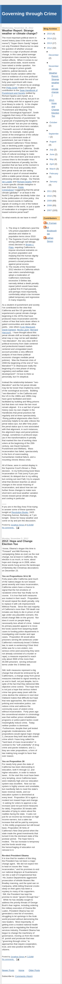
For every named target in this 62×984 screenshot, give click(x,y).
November (54, 66)
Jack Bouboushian (50, 230)
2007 (49, 210)
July (52, 149)
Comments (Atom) (24, 976)
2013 (49, 43)
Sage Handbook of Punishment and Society (20, 91)
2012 (49, 48)
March (53, 169)
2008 (49, 205)
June (52, 154)
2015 (49, 33)
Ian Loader (7, 181)
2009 (49, 200)
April (52, 164)
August (53, 141)
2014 (49, 38)
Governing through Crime (29, 13)
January (53, 181)
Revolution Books (19, 512)
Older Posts (34, 970)
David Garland (9, 329)
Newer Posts (8, 970)
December (54, 55)
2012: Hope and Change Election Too (17, 542)
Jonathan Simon (48, 240)
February (54, 173)
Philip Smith (12, 87)
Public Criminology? (13, 188)
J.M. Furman (50, 223)
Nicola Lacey (23, 329)
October (53, 122)
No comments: (8, 528)
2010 (49, 196)
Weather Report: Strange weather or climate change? (19, 32)
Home (21, 970)
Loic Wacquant (28, 327)
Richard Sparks (24, 181)
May (52, 159)
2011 (49, 191)
